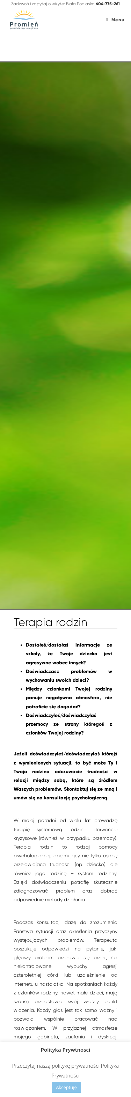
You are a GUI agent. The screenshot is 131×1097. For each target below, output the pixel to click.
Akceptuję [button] (66, 1087)
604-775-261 (108, 3)
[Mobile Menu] (115, 20)
